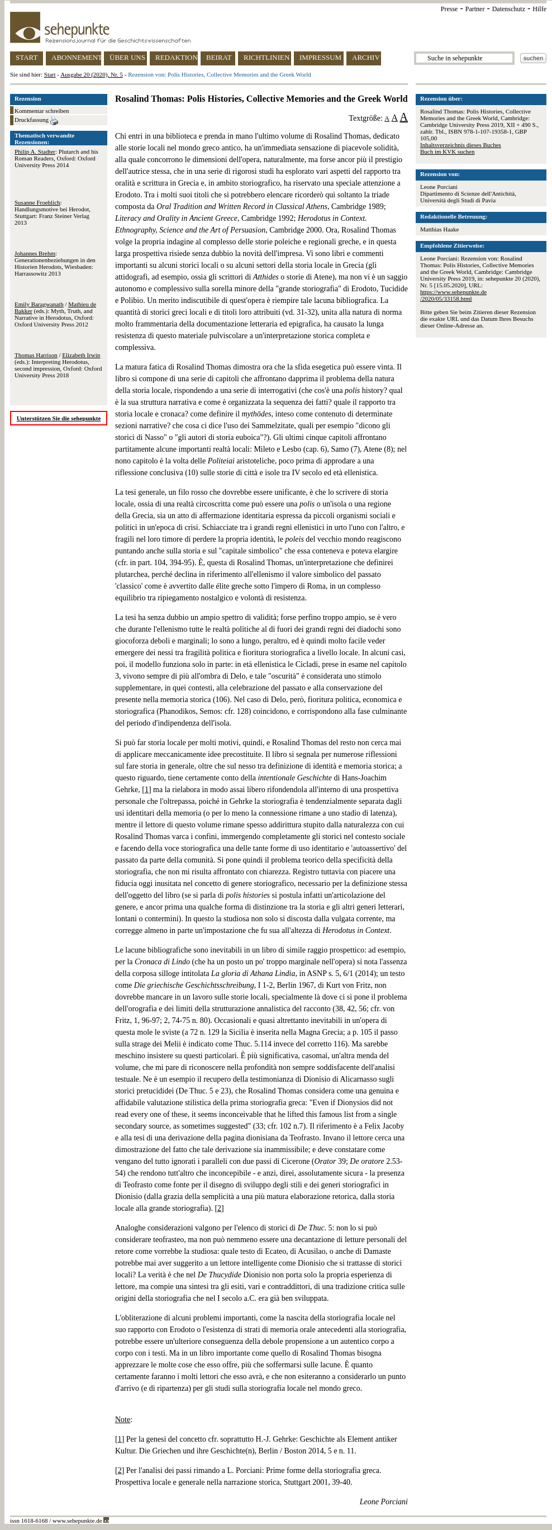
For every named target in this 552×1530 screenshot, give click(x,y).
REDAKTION (176, 57)
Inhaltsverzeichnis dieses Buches (460, 144)
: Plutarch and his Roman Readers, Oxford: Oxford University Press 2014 (56, 158)
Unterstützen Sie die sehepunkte (59, 418)
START (26, 57)
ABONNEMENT (76, 57)
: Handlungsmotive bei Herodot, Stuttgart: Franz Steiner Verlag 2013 (53, 212)
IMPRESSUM (320, 57)
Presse (449, 9)
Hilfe (539, 9)
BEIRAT (219, 57)
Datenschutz (508, 9)
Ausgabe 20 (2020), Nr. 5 (91, 74)
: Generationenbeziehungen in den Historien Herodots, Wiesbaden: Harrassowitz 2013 (55, 263)
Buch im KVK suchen (447, 151)
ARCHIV (366, 57)
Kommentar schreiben (42, 110)
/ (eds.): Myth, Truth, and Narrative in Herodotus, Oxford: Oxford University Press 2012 (55, 314)
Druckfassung (36, 120)
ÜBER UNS (127, 57)
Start (50, 74)
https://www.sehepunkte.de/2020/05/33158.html (453, 295)
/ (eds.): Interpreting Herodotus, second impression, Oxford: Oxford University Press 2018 (58, 365)
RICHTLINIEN (266, 57)
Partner (475, 9)
